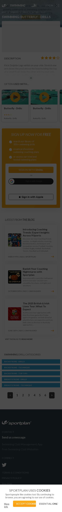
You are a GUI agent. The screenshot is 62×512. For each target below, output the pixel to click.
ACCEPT (26, 503)
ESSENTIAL (48, 503)
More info (6, 505)
